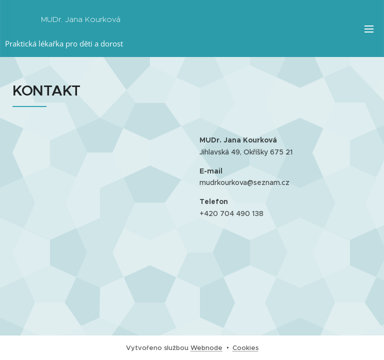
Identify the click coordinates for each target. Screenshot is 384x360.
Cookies (245, 348)
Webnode (206, 348)
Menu (369, 29)
